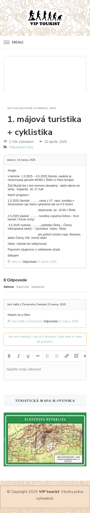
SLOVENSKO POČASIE (45, 74)
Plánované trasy (21, 147)
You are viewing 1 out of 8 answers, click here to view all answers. (45, 339)
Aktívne (9, 287)
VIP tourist (49, 491)
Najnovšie (22, 287)
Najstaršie (37, 287)
